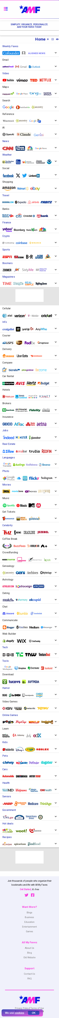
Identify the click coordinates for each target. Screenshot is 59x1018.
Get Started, (26, 889)
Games (29, 931)
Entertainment (29, 926)
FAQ (29, 978)
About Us (29, 948)
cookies (19, 1013)
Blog (29, 952)
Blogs (29, 912)
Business (29, 917)
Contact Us (29, 974)
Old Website (29, 957)
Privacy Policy (22, 1008)
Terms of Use (37, 1008)
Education (29, 922)
